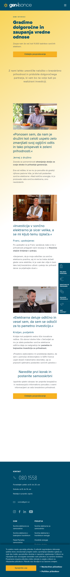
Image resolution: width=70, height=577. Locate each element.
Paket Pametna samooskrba (18, 541)
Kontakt (17, 471)
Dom (15, 521)
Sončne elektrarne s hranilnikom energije (42, 534)
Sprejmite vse (21, 568)
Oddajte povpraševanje (35, 54)
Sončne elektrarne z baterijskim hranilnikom (21, 534)
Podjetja (39, 521)
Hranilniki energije (41, 540)
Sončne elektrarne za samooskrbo (21, 527)
